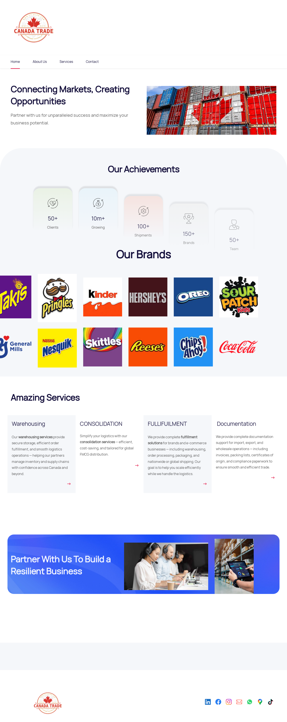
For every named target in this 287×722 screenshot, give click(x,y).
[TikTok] (273, 707)
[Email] (239, 707)
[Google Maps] (262, 707)
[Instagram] (227, 707)
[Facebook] (216, 707)
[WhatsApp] (250, 707)
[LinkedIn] (204, 707)
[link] (30, 280)
